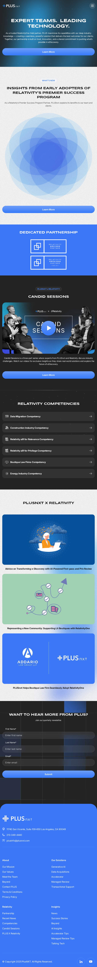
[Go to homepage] (11, 6)
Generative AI (58, 866)
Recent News (9, 918)
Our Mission (8, 866)
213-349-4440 (14, 834)
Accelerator (57, 876)
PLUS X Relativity (11, 933)
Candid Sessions (11, 928)
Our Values (7, 871)
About (5, 860)
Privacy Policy (9, 896)
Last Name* (10, 742)
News (54, 913)
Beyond (6, 881)
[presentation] (48, 786)
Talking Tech (58, 943)
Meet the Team (10, 876)
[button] (92, 6)
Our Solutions (58, 860)
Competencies (9, 923)
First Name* (10, 729)
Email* (8, 756)
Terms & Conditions (12, 891)
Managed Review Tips (62, 938)
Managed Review (60, 881)
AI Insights (56, 928)
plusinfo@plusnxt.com (18, 840)
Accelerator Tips (59, 933)
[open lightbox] (48, 328)
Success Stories (59, 918)
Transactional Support (62, 886)
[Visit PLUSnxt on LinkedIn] (81, 962)
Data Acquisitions (60, 871)
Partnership (8, 913)
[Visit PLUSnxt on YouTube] (91, 962)
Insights (55, 906)
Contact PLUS (9, 886)
